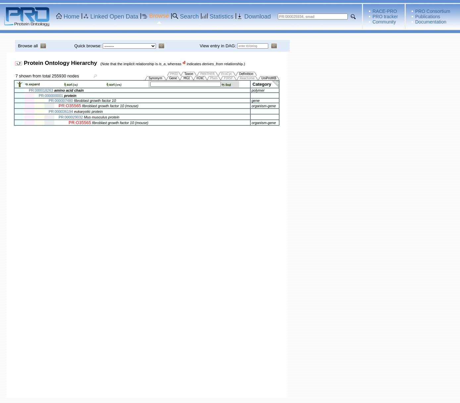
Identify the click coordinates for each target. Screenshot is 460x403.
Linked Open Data (114, 16)
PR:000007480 (61, 101)
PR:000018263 (41, 90)
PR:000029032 (71, 117)
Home (71, 16)
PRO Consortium (432, 11)
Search (189, 16)
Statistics (221, 16)
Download (257, 16)
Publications (427, 16)
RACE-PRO (385, 11)
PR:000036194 (61, 111)
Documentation (430, 21)
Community (384, 21)
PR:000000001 (51, 96)
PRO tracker (385, 16)
